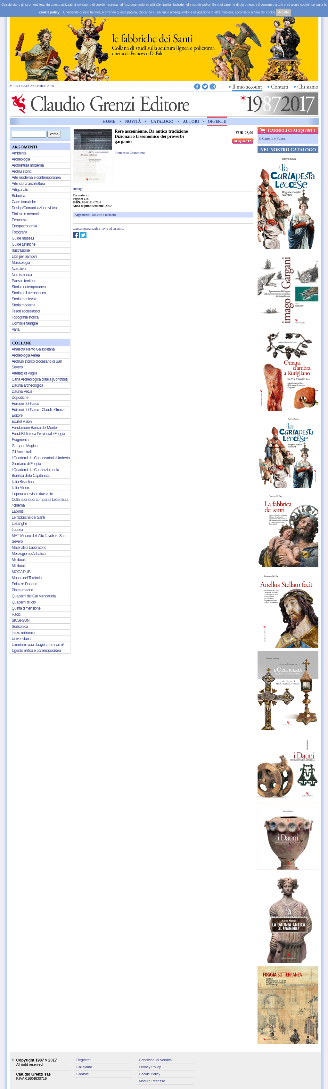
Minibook (19, 566)
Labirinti (18, 511)
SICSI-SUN (20, 620)
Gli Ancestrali (22, 452)
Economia (20, 220)
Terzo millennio (23, 632)
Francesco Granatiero (130, 152)
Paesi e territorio (24, 281)
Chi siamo (84, 1067)
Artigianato (20, 189)
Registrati (84, 1060)
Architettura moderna (28, 165)
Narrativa (19, 268)
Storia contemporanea (29, 287)
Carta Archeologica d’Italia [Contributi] (40, 379)
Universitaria (21, 638)
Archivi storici (22, 171)
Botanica (18, 195)
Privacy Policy (150, 1067)
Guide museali (23, 238)
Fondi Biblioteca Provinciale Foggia (38, 433)
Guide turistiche (24, 244)
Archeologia (21, 159)
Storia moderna (24, 305)
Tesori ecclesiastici (26, 311)
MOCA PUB (21, 572)
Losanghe (19, 523)
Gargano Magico (24, 446)
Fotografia (19, 232)
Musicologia (21, 262)
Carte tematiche (24, 202)
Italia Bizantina (23, 481)
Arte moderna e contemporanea (36, 177)
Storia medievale (24, 299)
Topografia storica (25, 317)
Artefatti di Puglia (24, 373)
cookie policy (49, 12)
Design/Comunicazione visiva (34, 208)
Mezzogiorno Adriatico (28, 553)
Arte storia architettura (28, 183)
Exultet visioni (22, 421)
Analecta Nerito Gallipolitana (33, 349)
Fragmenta (20, 440)
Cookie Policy (149, 1074)
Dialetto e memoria (104, 215)
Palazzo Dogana (24, 584)
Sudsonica (20, 626)
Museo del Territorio (27, 578)
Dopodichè (20, 397)
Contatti (83, 1074)
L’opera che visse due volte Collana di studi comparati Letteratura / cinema (40, 500)
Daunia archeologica (27, 385)
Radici (16, 614)
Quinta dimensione (26, 608)
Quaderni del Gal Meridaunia (34, 596)
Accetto (283, 12)
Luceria (17, 529)
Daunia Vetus (22, 391)
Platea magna (22, 590)
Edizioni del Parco (25, 403)
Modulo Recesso (152, 1081)
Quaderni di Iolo (24, 602)
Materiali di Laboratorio (29, 547)
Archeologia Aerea (26, 355)
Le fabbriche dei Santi (28, 517)
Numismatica (22, 274)
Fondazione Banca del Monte (34, 427)
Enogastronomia (24, 226)
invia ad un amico (113, 228)
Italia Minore (21, 487)
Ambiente (19, 153)
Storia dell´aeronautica (29, 293)
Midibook (19, 559)
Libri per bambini (24, 256)
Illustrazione (21, 250)
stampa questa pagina (86, 228)
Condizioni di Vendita (155, 1060)
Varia (16, 329)
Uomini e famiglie (25, 323)
